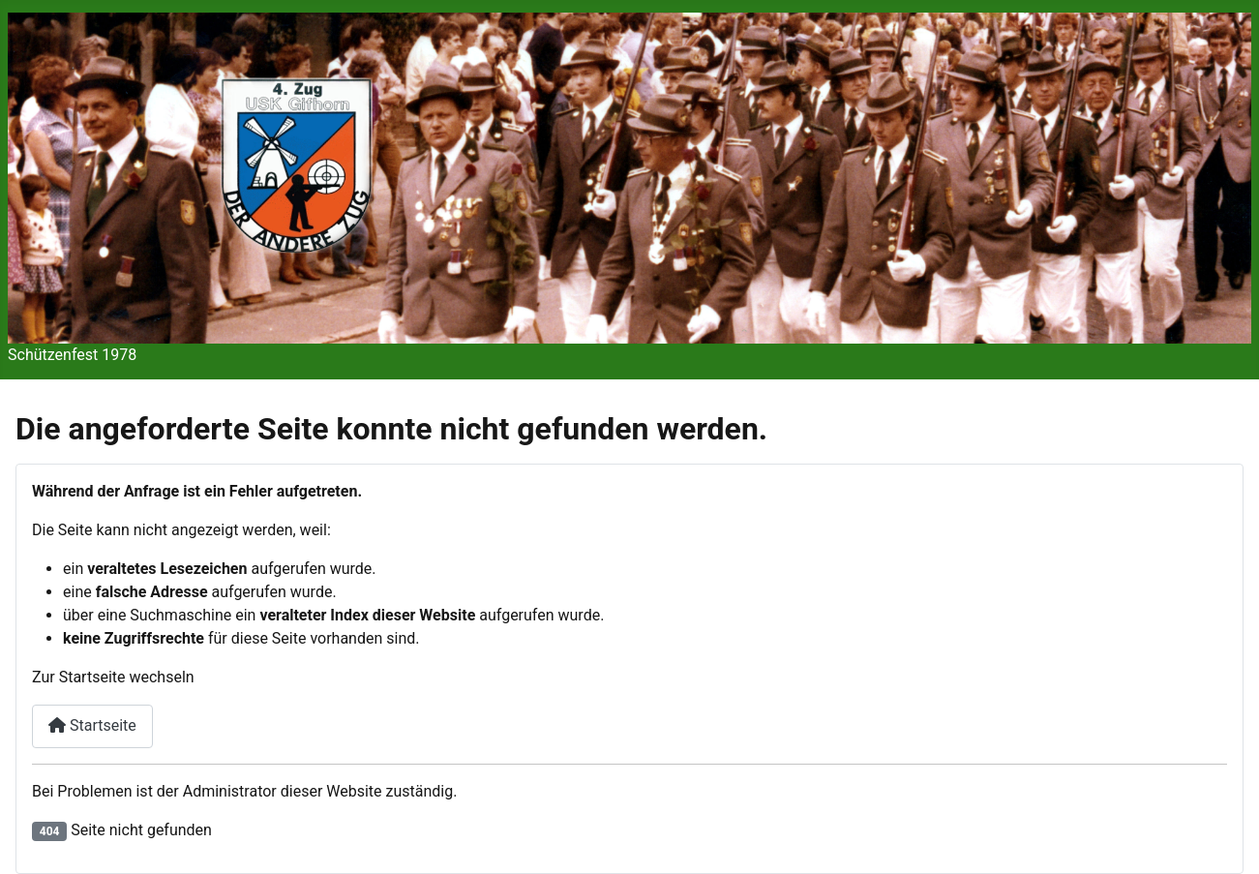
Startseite (92, 725)
